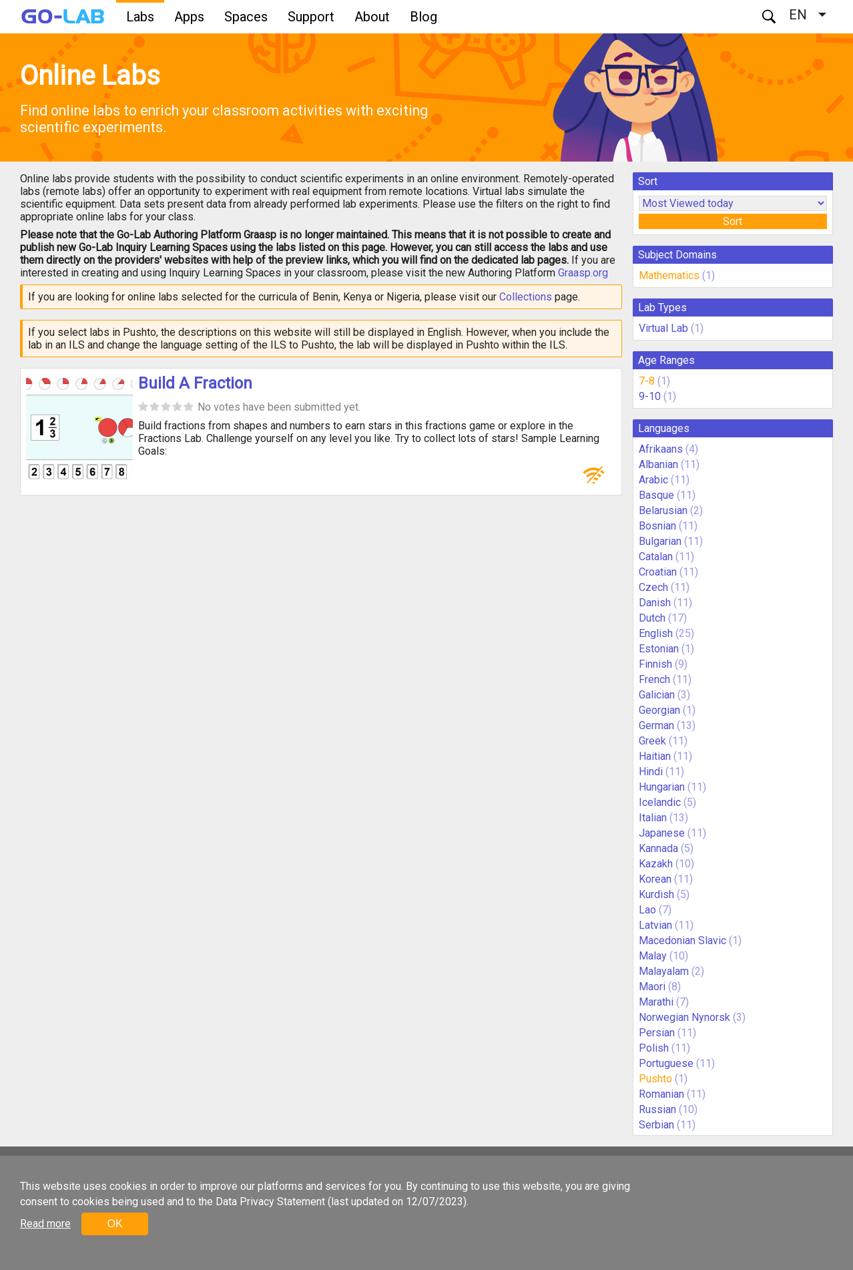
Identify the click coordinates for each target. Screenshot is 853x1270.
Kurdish (656, 894)
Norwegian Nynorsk (684, 1017)
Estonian (659, 648)
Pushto (655, 1078)
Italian (653, 817)
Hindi (651, 771)
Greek (652, 740)
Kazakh (656, 863)
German (656, 725)
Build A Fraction (195, 383)
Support (311, 17)
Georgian (659, 710)
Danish (655, 602)
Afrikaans (661, 449)
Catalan (656, 556)
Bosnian (657, 525)
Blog (423, 17)
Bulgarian (660, 541)
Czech (653, 587)
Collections (525, 296)
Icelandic (660, 802)
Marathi (656, 1002)
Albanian (658, 464)
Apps (189, 17)
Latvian (655, 925)
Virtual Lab (663, 328)
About (372, 17)
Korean (655, 879)
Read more (45, 1223)
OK (114, 1223)
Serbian (656, 1124)
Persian (657, 1032)
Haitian (655, 756)
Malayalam (664, 971)
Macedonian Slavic (682, 940)
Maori (652, 986)
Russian (657, 1109)
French (654, 679)
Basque (656, 495)
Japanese (662, 833)
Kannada (658, 848)
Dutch (652, 618)
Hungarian (662, 787)
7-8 (647, 381)
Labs (140, 17)
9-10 (650, 396)
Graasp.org (583, 272)
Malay (653, 955)
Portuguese (666, 1063)
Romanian (661, 1094)
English (656, 633)
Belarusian (663, 510)
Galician (657, 694)
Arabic (653, 479)
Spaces (246, 17)
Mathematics (669, 275)
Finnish (655, 664)
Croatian (658, 572)
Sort (732, 221)
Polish (654, 1048)
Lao (647, 909)
